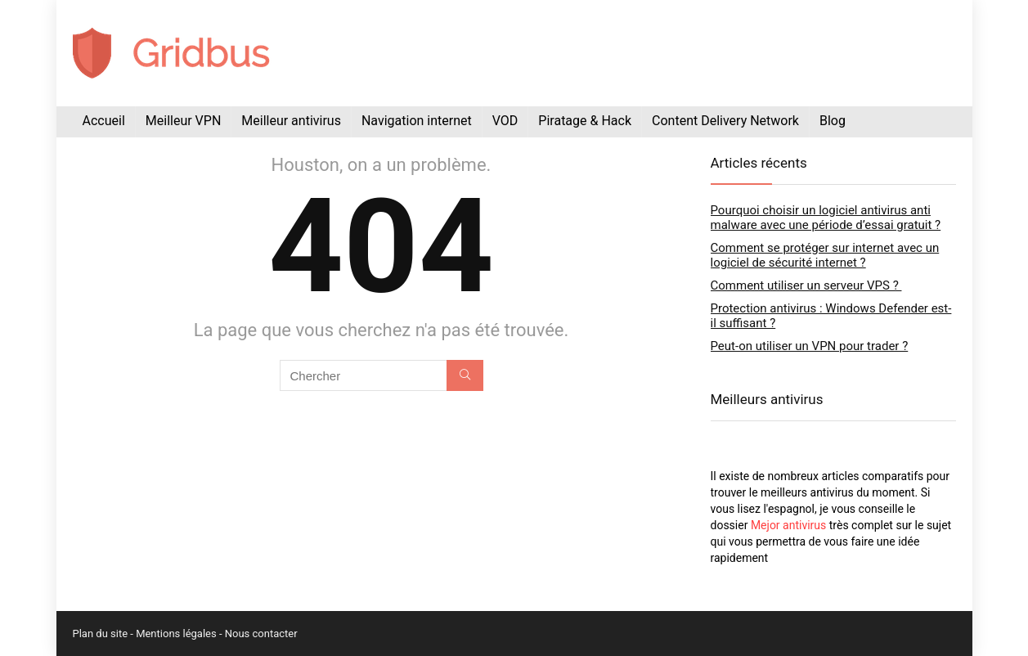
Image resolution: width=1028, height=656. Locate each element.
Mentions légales (176, 633)
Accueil (104, 120)
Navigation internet (416, 120)
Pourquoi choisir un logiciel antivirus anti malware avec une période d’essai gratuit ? (826, 217)
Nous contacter (261, 633)
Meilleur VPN (184, 120)
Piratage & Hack (584, 120)
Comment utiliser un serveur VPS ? (806, 285)
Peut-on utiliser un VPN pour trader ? (810, 346)
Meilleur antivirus (291, 120)
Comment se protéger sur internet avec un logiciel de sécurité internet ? (825, 255)
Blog (832, 120)
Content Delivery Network (725, 120)
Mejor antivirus (788, 525)
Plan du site (100, 633)
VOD (505, 120)
